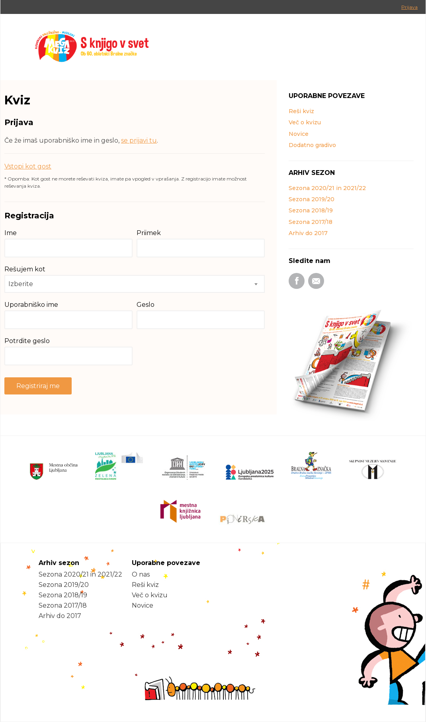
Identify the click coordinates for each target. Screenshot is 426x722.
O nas (141, 574)
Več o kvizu (305, 122)
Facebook (297, 281)
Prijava (409, 7)
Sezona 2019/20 (311, 199)
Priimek (149, 233)
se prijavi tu (139, 140)
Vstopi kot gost (27, 166)
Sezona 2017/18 (310, 222)
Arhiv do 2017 (308, 233)
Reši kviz (301, 111)
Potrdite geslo (27, 341)
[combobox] (134, 284)
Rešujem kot (24, 269)
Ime (10, 233)
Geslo (145, 304)
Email (316, 281)
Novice (299, 133)
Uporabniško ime (31, 304)
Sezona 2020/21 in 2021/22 (327, 188)
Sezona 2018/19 (311, 210)
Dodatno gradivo (312, 145)
